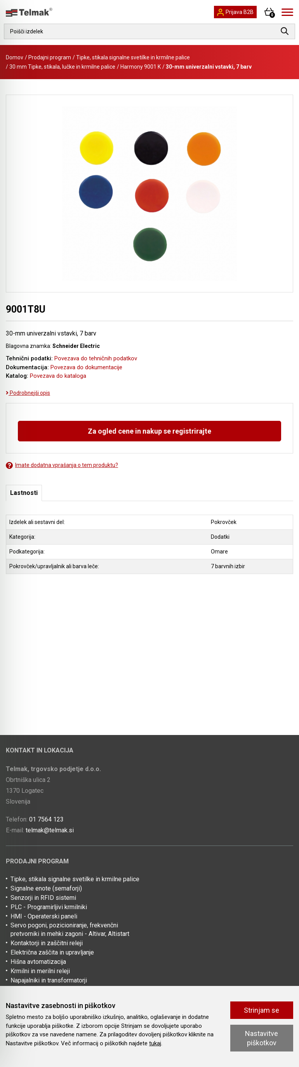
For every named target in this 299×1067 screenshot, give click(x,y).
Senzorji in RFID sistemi (43, 897)
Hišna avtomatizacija (38, 961)
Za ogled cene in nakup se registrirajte (149, 431)
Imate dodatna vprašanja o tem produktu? (62, 465)
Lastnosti (24, 492)
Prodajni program (49, 57)
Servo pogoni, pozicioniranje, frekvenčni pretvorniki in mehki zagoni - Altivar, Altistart (69, 929)
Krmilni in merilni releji (40, 971)
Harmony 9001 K (140, 67)
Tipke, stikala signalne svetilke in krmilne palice (133, 57)
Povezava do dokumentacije (86, 367)
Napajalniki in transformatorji (48, 980)
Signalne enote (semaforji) (46, 888)
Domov (14, 57)
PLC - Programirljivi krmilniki (48, 907)
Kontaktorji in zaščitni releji (46, 943)
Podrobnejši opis (28, 393)
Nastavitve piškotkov (261, 1037)
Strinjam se (261, 1010)
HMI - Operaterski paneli (43, 916)
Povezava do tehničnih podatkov (95, 358)
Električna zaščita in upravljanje (52, 952)
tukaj (155, 1043)
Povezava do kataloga (58, 375)
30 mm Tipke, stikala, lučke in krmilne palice (62, 67)
